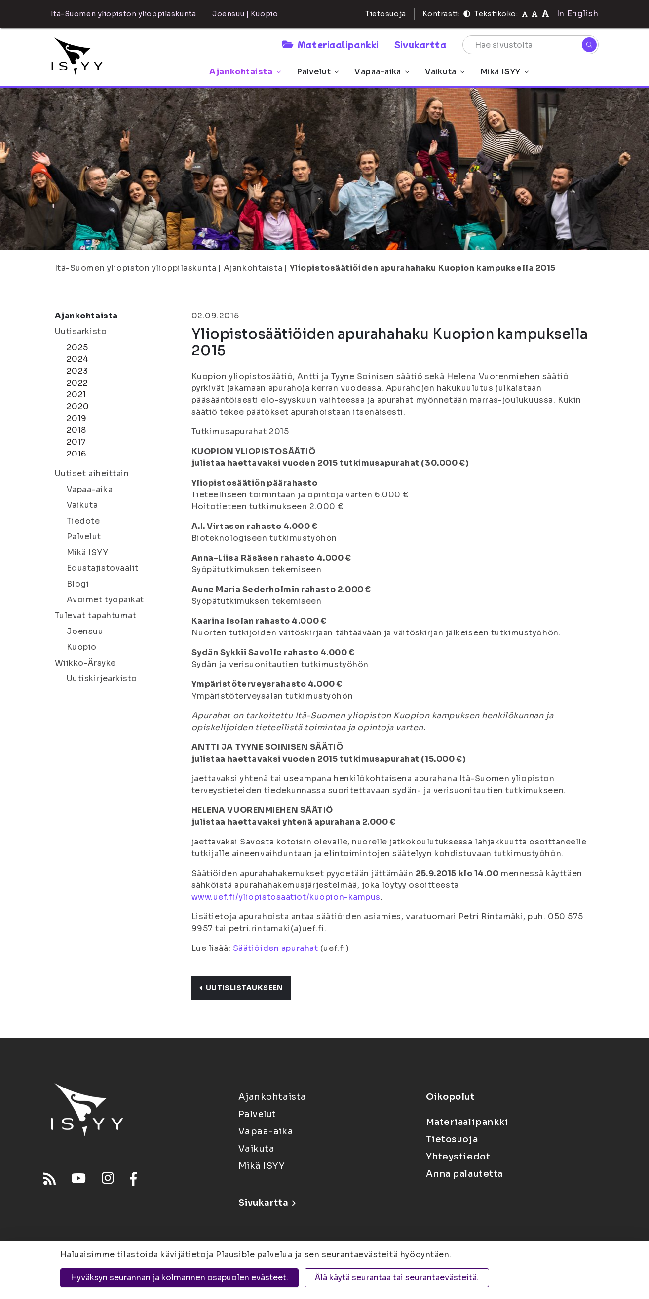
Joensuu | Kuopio (245, 13)
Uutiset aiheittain (92, 473)
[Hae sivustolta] (530, 44)
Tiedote (83, 521)
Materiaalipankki (330, 44)
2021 (76, 394)
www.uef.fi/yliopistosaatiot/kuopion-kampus (286, 897)
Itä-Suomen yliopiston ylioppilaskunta (136, 268)
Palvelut (318, 72)
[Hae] (589, 44)
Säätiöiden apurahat (275, 948)
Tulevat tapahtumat (96, 615)
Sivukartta (420, 44)
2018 (76, 430)
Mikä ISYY (504, 72)
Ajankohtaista (244, 72)
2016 (76, 454)
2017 (76, 442)
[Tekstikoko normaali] (525, 13)
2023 (77, 371)
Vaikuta (444, 72)
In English (578, 13)
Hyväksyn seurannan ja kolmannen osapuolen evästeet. (179, 1277)
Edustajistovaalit (103, 568)
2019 (77, 418)
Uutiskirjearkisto (102, 678)
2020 (78, 406)
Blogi (78, 584)
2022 (77, 383)
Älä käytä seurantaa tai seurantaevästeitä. (397, 1277)
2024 (78, 359)
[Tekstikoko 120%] (545, 13)
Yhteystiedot (458, 1156)
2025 (77, 347)
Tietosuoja (385, 13)
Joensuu (85, 631)
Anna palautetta (464, 1173)
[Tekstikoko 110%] (534, 13)
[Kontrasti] (466, 13)
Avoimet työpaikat (106, 600)
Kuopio (82, 647)
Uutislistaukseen (241, 987)
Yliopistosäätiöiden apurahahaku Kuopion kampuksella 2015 (423, 268)
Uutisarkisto (81, 331)
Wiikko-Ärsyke (85, 663)
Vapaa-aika (381, 72)
